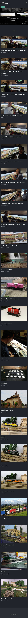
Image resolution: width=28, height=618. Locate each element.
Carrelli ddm (4, 383)
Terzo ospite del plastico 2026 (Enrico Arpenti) (13, 50)
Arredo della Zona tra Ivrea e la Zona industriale (14, 246)
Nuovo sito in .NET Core (7, 269)
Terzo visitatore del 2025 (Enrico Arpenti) (12, 161)
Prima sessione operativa (7, 359)
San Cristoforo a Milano (7, 410)
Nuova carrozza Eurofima (7, 491)
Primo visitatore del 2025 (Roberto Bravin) (12, 203)
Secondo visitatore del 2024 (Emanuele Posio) (13, 224)
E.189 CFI (3, 464)
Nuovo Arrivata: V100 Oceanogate (10, 299)
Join (2, 7)
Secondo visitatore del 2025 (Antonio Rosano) (13, 182)
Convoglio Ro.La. (5, 518)
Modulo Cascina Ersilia (7, 599)
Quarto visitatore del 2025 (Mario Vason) (12, 137)
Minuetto (3, 572)
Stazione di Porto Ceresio (7, 545)
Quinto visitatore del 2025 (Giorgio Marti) (12, 115)
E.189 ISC (3, 437)
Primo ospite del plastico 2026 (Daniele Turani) (13, 94)
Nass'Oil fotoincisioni (6, 323)
